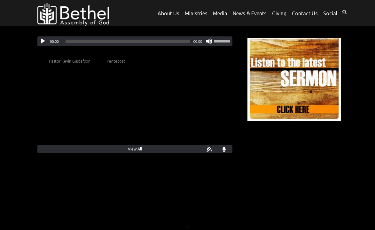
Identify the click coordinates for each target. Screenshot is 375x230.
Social (330, 13)
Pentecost (116, 61)
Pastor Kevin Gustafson (69, 61)
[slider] (128, 41)
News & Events (250, 13)
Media (220, 13)
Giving (279, 13)
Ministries (196, 13)
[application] (134, 41)
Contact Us (305, 13)
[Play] (43, 41)
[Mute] (209, 41)
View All (135, 149)
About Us (168, 13)
